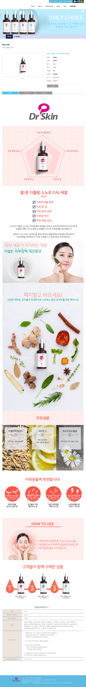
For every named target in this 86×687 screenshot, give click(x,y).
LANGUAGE (73, 6)
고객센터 (65, 6)
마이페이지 (70, 1)
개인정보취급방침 (37, 677)
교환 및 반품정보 (44, 92)
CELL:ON (9, 36)
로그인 (51, 1)
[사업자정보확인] (38, 682)
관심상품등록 (52, 85)
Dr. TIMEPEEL (17, 36)
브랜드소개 (40, 6)
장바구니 (60, 1)
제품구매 (58, 6)
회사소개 (33, 6)
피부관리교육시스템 (49, 6)
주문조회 (64, 1)
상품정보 (10, 92)
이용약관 (31, 677)
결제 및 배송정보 (27, 92)
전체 (4, 36)
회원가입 (55, 1)
